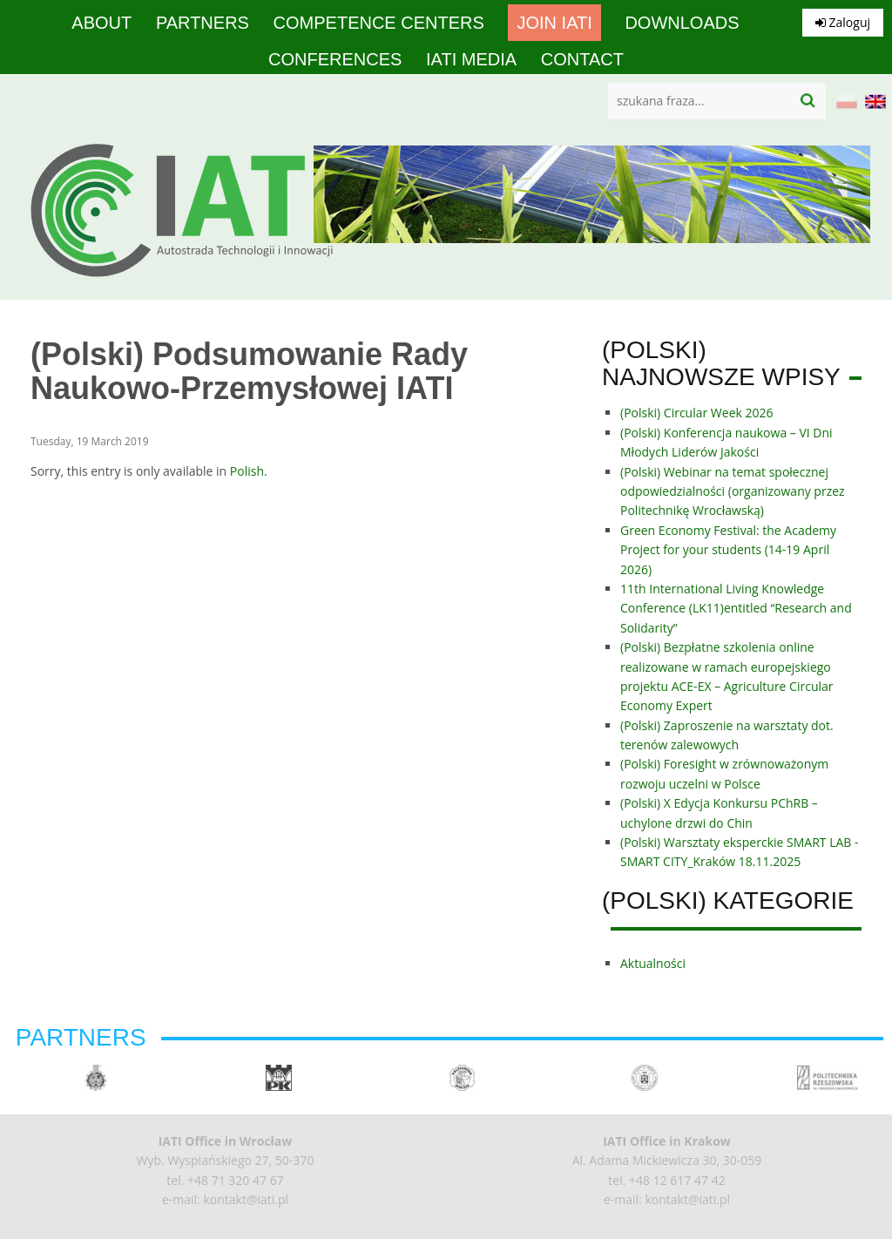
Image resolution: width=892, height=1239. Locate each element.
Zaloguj (842, 22)
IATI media (471, 59)
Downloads (682, 22)
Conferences (335, 59)
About (101, 22)
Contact (582, 59)
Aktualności (653, 963)
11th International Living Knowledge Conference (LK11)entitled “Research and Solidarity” (736, 608)
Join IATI (554, 22)
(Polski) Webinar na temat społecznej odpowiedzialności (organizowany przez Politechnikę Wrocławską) (732, 491)
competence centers (379, 22)
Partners (202, 22)
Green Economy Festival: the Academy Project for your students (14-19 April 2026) (728, 550)
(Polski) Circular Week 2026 (697, 412)
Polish (247, 471)
